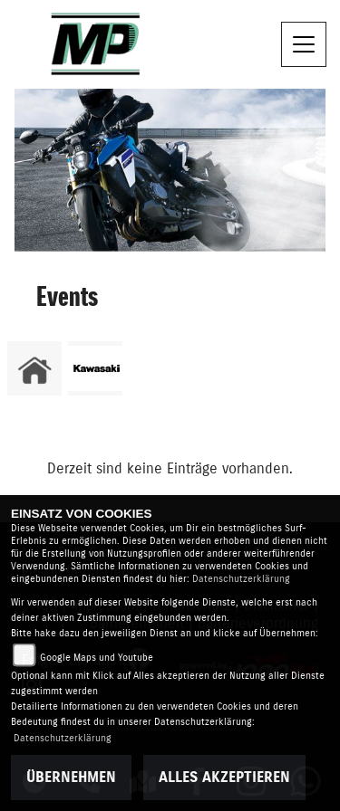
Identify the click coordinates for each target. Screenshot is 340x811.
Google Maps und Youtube (96, 658)
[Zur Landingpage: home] (34, 368)
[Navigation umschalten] (303, 44)
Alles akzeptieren (224, 777)
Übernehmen (71, 777)
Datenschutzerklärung (241, 579)
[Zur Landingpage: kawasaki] (95, 368)
